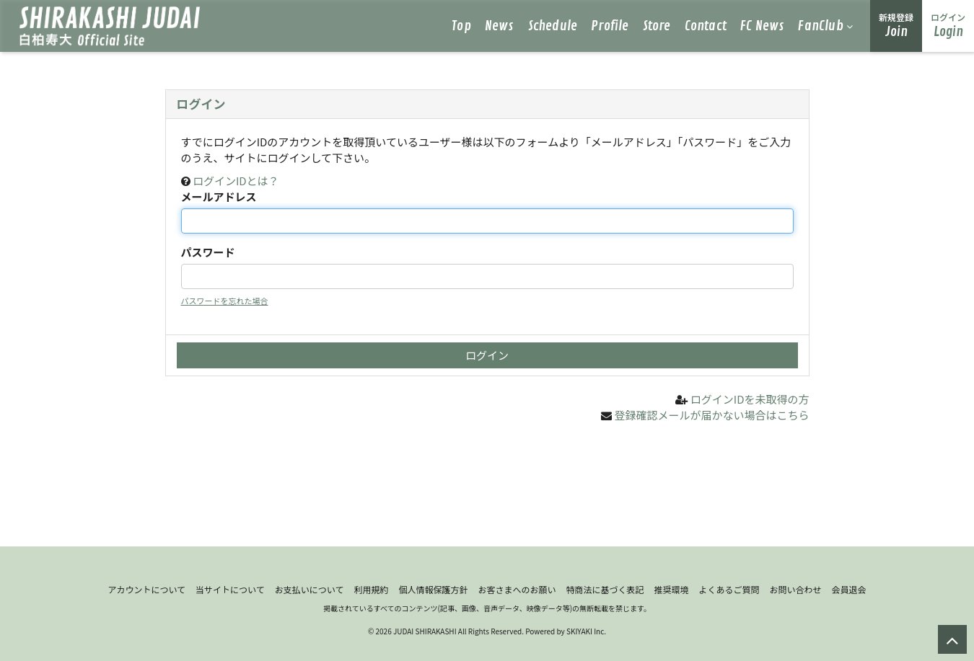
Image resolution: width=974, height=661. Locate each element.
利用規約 (371, 589)
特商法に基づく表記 (605, 589)
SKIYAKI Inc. (586, 631)
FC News (762, 26)
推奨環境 (671, 589)
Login (948, 25)
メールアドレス (219, 196)
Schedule (553, 26)
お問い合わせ (796, 589)
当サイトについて (230, 589)
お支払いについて (309, 589)
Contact (706, 26)
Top (461, 26)
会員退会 (849, 589)
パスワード (208, 251)
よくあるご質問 (729, 589)
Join (896, 25)
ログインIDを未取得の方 (750, 399)
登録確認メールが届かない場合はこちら (711, 414)
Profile (609, 26)
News (499, 26)
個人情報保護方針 (433, 589)
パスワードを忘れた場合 (224, 300)
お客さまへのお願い (517, 589)
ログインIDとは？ (236, 180)
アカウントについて (146, 589)
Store (657, 26)
